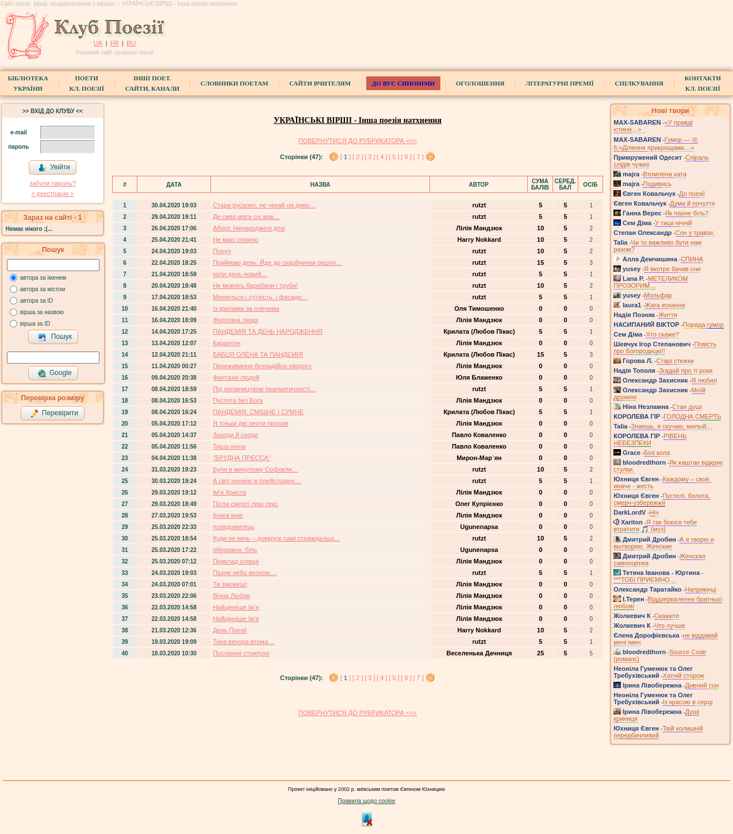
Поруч (222, 251)
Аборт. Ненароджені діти (249, 228)
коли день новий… (240, 274)
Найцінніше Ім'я (236, 607)
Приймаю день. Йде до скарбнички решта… (277, 262)
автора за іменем (43, 278)
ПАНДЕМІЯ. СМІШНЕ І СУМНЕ (258, 411)
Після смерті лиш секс (245, 503)
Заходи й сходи (235, 434)
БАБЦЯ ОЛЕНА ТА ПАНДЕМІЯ (258, 354)
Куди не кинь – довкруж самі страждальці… (276, 538)
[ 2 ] (357, 156)
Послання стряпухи (241, 653)
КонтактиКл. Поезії (703, 83)
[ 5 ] (394, 156)
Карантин (226, 342)
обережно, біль (235, 549)
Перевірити (54, 413)
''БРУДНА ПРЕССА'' (242, 457)
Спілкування (639, 83)
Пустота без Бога (238, 400)
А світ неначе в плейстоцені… (257, 480)
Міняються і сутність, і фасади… (260, 297)
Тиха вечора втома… (243, 641)
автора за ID (36, 301)
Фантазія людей (236, 377)
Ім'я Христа (229, 492)
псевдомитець (234, 526)
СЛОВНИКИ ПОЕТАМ (234, 83)
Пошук (54, 337)
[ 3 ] (369, 156)
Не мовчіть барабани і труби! (255, 285)
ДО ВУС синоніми (403, 83)
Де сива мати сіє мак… (246, 216)
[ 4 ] (382, 156)
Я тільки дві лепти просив (250, 423)
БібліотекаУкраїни (28, 83)
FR (114, 43)
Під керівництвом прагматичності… (264, 388)
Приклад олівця (236, 561)
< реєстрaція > (52, 193)
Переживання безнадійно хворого (262, 365)
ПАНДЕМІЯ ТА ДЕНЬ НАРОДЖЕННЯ (267, 331)
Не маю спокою (235, 239)
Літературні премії (559, 83)
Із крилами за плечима (246, 308)
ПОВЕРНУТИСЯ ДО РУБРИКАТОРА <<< (357, 140)
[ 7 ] (418, 156)
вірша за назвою (42, 312)
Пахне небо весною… (245, 572)
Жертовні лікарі (235, 319)
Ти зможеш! (230, 584)
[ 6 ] (406, 156)
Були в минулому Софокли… (255, 469)
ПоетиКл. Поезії (86, 83)
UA (98, 43)
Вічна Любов (231, 595)
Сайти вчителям (320, 83)
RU (131, 43)
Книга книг (228, 515)
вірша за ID (35, 324)
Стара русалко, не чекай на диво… (264, 205)
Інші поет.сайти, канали (152, 83)
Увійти (54, 167)
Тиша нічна (229, 446)
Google (54, 373)
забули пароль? (52, 183)
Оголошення (480, 83)
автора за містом (43, 289)
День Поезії (230, 630)
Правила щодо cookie (367, 801)
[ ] (345, 156)
